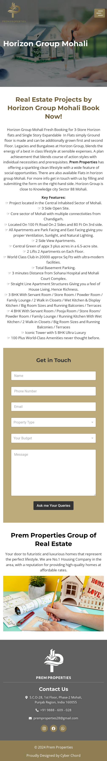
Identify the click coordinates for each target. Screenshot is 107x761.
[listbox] (53, 438)
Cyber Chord (70, 755)
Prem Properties (83, 162)
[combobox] (53, 422)
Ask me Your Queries (53, 505)
